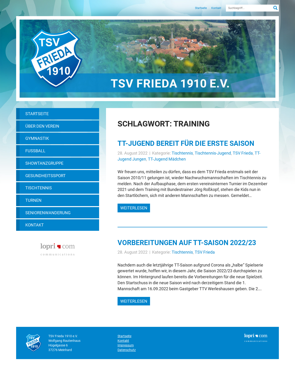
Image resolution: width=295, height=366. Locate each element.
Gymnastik (37, 138)
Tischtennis (38, 187)
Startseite (201, 8)
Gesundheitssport (45, 175)
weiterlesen (133, 207)
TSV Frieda (243, 153)
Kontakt (216, 8)
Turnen (33, 200)
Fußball (35, 150)
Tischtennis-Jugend (213, 153)
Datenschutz (127, 350)
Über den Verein (42, 126)
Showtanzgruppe (44, 163)
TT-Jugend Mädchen (167, 159)
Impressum (126, 345)
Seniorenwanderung (48, 212)
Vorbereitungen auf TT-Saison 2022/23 (187, 243)
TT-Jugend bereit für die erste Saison (186, 143)
